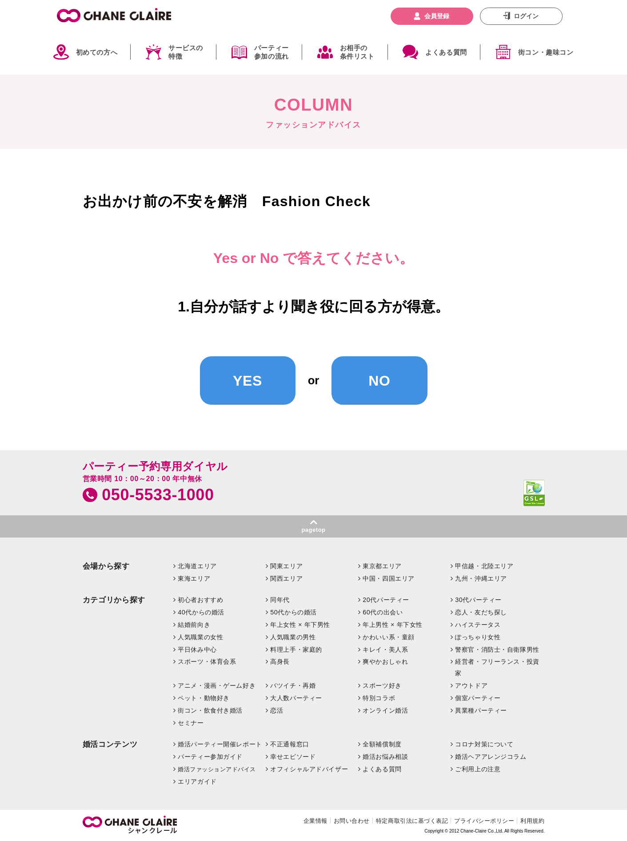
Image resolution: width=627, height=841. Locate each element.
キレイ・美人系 (385, 649)
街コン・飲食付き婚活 (210, 710)
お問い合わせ (352, 820)
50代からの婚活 (293, 612)
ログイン (526, 16)
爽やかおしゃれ (385, 661)
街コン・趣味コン (546, 52)
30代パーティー (478, 599)
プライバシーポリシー (484, 820)
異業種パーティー (481, 710)
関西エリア (286, 578)
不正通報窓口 (289, 744)
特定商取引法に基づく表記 (412, 820)
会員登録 (436, 16)
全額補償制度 (382, 744)
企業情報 (315, 820)
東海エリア (194, 578)
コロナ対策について (484, 744)
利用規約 (532, 820)
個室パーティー (477, 697)
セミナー (191, 722)
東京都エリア (382, 566)
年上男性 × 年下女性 (393, 624)
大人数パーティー (296, 697)
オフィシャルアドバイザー (309, 769)
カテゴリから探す (114, 600)
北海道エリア (197, 566)
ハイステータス (477, 624)
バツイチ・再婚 (292, 685)
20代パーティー (386, 599)
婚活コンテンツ (110, 744)
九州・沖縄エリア (481, 578)
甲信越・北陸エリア (484, 566)
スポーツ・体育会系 (207, 661)
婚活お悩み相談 (385, 756)
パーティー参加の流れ (271, 52)
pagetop (313, 529)
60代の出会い (383, 612)
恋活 (276, 710)
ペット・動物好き (204, 697)
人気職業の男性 (292, 637)
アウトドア (471, 685)
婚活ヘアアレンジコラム (490, 756)
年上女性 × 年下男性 (300, 624)
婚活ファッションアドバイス (217, 769)
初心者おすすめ (200, 599)
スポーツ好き (382, 685)
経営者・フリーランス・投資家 (497, 667)
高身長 (280, 661)
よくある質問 (446, 52)
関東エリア (286, 566)
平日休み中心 (197, 649)
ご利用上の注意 (477, 769)
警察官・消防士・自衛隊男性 (497, 649)
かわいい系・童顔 (389, 637)
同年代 (280, 599)
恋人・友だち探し (481, 612)
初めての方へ (97, 52)
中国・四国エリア (389, 578)
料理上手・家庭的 (296, 649)
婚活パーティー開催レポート (220, 744)
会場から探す (106, 566)
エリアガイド (197, 781)
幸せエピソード (292, 756)
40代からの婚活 (201, 612)
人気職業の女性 (200, 637)
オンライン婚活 (385, 710)
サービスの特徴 (185, 52)
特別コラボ (379, 697)
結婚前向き (194, 624)
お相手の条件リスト (357, 52)
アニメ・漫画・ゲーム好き (217, 685)
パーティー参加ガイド (210, 756)
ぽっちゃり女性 (477, 637)
